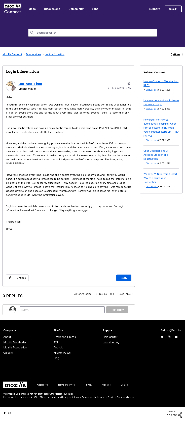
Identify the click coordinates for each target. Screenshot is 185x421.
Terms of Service (66, 385)
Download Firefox (65, 337)
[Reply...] (62, 309)
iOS (56, 342)
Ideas (32, 9)
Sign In (173, 9)
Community (76, 9)
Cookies (106, 385)
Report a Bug (111, 342)
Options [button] (175, 54)
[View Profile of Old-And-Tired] (30, 84)
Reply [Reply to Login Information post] (124, 277)
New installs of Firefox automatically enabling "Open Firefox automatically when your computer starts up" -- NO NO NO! (161, 127)
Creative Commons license (120, 397)
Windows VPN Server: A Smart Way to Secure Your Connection (160, 178)
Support (154, 9)
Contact (124, 385)
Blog (56, 358)
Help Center (110, 337)
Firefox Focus (62, 352)
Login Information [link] (54, 54)
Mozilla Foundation (15, 347)
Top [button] (9, 412)
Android (58, 347)
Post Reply (117, 309)
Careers (8, 352)
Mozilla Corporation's (18, 394)
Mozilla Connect (12, 9)
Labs (95, 9)
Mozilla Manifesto (14, 342)
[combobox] (92, 33)
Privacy (88, 385)
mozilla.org (42, 385)
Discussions (52, 9)
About (7, 337)
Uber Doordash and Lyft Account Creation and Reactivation (156, 154)
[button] (10, 278)
